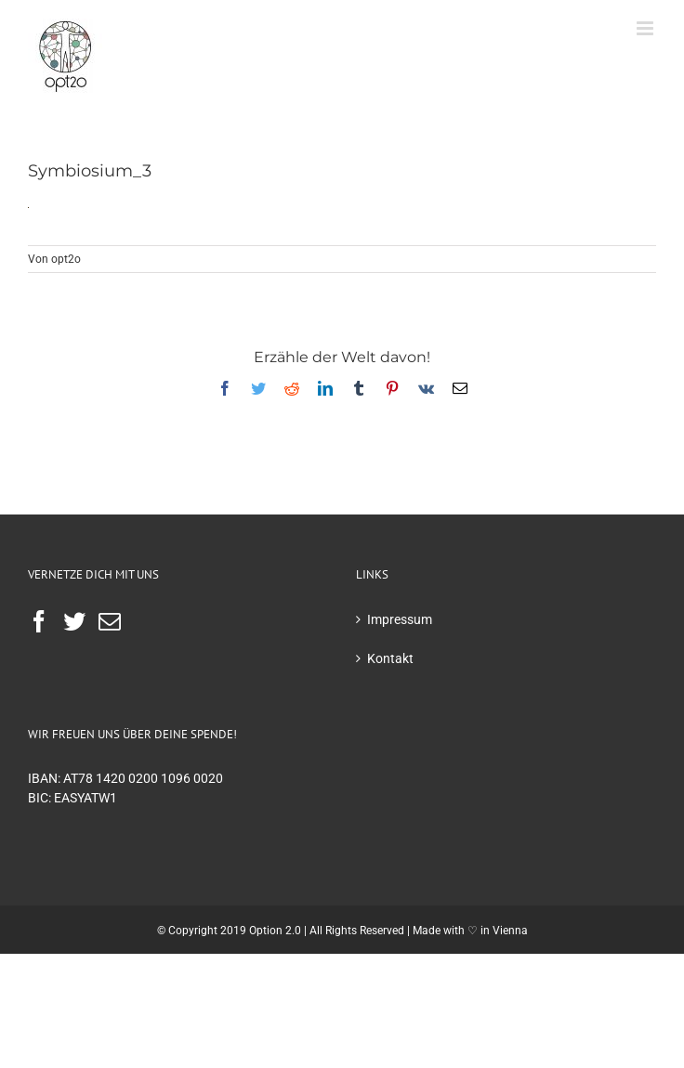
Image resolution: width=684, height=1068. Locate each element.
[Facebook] (39, 621)
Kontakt (390, 658)
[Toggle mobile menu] (646, 28)
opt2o (66, 259)
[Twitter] (74, 621)
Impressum (399, 619)
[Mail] (110, 621)
